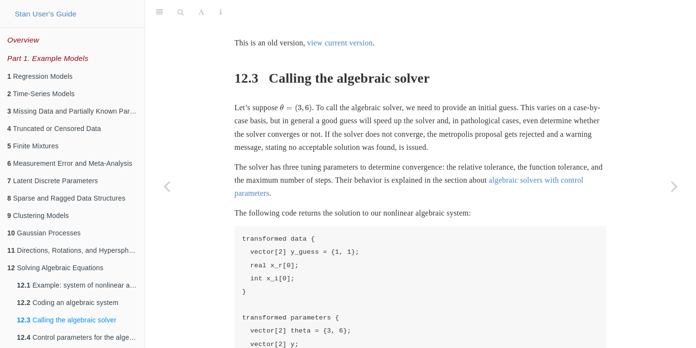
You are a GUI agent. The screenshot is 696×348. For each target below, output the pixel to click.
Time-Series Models (40, 94)
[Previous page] (166, 186)
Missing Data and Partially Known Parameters (76, 111)
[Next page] (674, 186)
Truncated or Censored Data (54, 128)
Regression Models (39, 76)
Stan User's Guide (45, 14)
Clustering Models (38, 215)
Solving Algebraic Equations (55, 268)
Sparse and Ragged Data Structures (66, 198)
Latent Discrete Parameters (52, 181)
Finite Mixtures (32, 146)
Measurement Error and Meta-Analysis (69, 163)
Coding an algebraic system (67, 302)
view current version (340, 18)
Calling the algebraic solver (66, 320)
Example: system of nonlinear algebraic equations (81, 285)
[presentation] (296, 84)
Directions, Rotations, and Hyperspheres (74, 250)
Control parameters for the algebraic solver (81, 337)
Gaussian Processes (44, 233)
